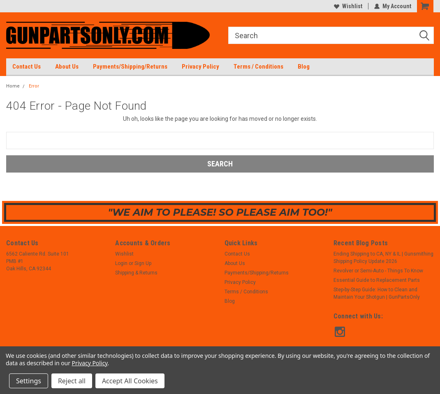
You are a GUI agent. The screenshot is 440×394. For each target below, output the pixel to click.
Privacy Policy (200, 66)
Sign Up (142, 263)
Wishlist (348, 6)
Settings (28, 380)
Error (34, 86)
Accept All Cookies (130, 380)
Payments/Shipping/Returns (130, 66)
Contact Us (26, 66)
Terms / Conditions (258, 66)
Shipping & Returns (136, 273)
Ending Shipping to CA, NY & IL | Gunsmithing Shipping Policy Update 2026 (383, 257)
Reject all (72, 380)
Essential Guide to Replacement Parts (376, 280)
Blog (304, 66)
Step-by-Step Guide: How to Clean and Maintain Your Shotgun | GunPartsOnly (376, 293)
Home (13, 86)
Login (121, 263)
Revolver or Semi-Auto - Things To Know (378, 271)
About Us (67, 66)
